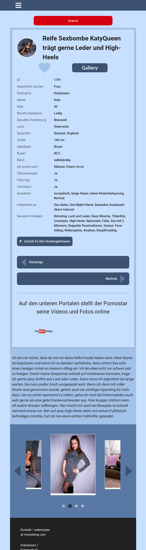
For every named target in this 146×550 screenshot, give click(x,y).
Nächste (111, 278)
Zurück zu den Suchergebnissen (44, 241)
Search (73, 20)
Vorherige (36, 262)
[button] (76, 5)
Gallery (90, 68)
